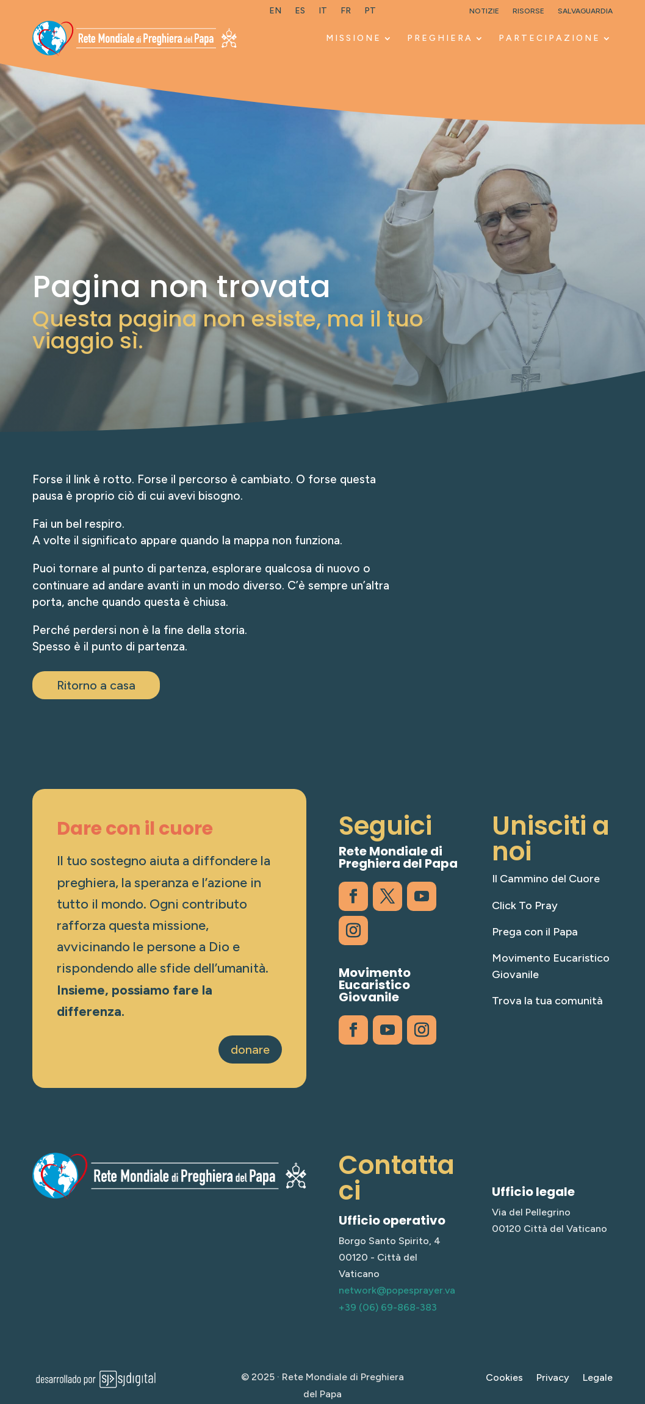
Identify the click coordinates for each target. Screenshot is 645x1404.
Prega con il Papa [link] (535, 931)
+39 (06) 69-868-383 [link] (388, 1307)
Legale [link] (598, 1378)
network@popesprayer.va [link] (397, 1290)
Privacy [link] (552, 1378)
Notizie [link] (484, 11)
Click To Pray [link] (525, 905)
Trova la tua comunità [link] (547, 1000)
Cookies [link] (504, 1378)
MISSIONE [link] (353, 38)
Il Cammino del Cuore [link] (546, 878)
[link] (275, 13)
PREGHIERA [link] (440, 38)
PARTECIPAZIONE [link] (549, 38)
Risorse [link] (528, 11)
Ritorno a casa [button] (96, 685)
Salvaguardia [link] (585, 11)
